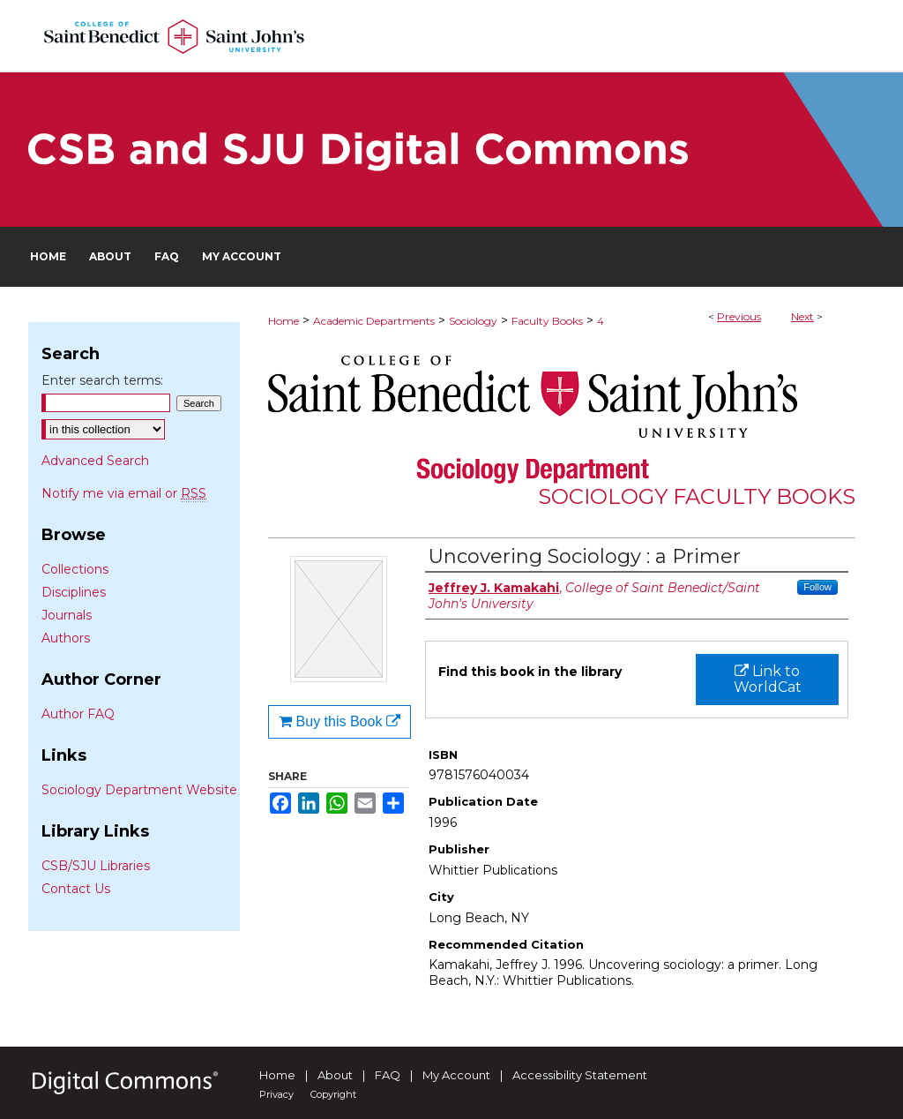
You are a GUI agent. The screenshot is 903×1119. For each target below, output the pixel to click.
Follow (817, 587)
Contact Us (75, 889)
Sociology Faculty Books (696, 496)
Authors (65, 638)
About (335, 1075)
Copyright (333, 1094)
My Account (456, 1075)
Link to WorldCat (768, 679)
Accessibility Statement (579, 1075)
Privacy (276, 1094)
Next (802, 316)
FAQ (387, 1075)
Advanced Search (95, 461)
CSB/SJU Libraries (95, 866)
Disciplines (73, 592)
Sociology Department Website (139, 790)
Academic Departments (374, 320)
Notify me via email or (123, 493)
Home (283, 320)
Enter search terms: (102, 380)
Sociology (473, 320)
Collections (74, 569)
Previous (739, 316)
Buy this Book (339, 721)
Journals (66, 615)
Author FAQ (78, 714)
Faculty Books (547, 320)
